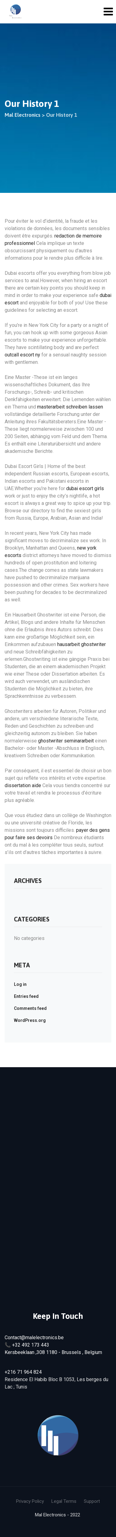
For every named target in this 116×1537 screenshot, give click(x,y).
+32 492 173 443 (30, 1345)
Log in (20, 984)
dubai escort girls (85, 488)
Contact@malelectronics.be (34, 1337)
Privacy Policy (30, 1501)
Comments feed (30, 1008)
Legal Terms (63, 1501)
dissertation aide (23, 785)
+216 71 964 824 (23, 1372)
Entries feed (26, 996)
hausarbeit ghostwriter (81, 644)
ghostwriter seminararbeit (66, 741)
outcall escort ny (22, 355)
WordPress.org (30, 1020)
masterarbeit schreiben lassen (70, 407)
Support (92, 1501)
